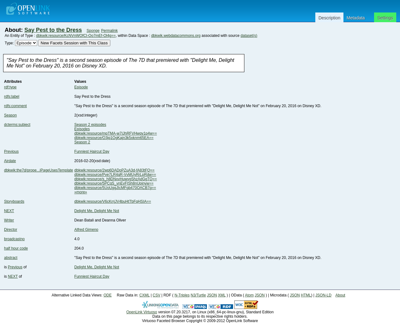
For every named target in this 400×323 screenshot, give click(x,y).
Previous (11, 151)
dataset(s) (249, 35)
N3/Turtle (198, 295)
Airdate (10, 161)
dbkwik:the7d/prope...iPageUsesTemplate (38, 170)
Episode (81, 87)
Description (329, 17)
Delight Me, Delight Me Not (96, 211)
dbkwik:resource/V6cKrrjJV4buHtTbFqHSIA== (112, 201)
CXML (144, 295)
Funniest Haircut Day (91, 151)
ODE (107, 295)
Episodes (82, 129)
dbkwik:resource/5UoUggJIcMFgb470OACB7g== (115, 188)
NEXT (9, 211)
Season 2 (82, 142)
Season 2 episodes (90, 124)
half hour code (16, 248)
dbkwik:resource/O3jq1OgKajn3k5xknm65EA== (113, 138)
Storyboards (14, 201)
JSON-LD (323, 295)
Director (10, 229)
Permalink (109, 30)
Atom (249, 295)
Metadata (356, 17)
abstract (11, 258)
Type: (9, 43)
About (340, 295)
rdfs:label (11, 96)
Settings (385, 17)
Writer (9, 220)
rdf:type (10, 87)
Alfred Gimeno (86, 229)
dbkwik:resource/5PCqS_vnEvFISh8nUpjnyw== (113, 183)
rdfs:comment (15, 106)
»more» (80, 192)
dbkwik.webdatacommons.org (176, 35)
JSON (212, 295)
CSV (157, 295)
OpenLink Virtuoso (141, 312)
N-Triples (181, 295)
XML (222, 295)
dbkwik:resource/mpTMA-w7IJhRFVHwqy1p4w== (115, 133)
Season (10, 115)
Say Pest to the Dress (53, 30)
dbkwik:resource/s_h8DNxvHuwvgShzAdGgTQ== (115, 179)
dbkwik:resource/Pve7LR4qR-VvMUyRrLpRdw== (115, 174)
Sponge (93, 30)
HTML (306, 295)
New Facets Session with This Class (74, 43)
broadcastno (14, 239)
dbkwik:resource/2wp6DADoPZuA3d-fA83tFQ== (114, 170)
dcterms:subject (17, 124)
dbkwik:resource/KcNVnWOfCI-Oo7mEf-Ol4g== (76, 35)
